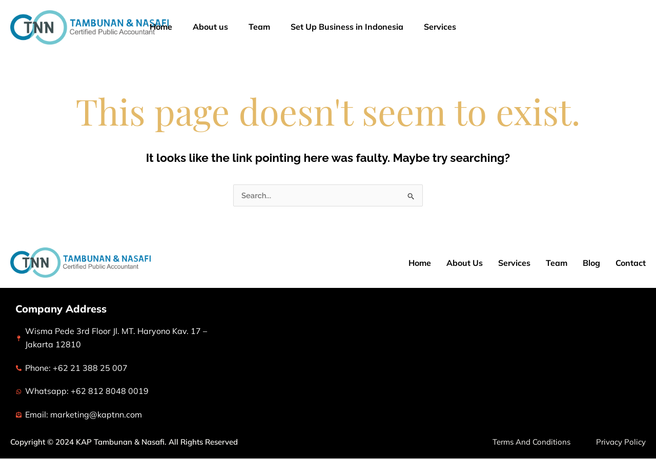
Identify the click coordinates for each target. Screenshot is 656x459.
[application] (469, 27)
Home (161, 27)
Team (259, 27)
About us (210, 27)
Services (452, 27)
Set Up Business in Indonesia (347, 27)
